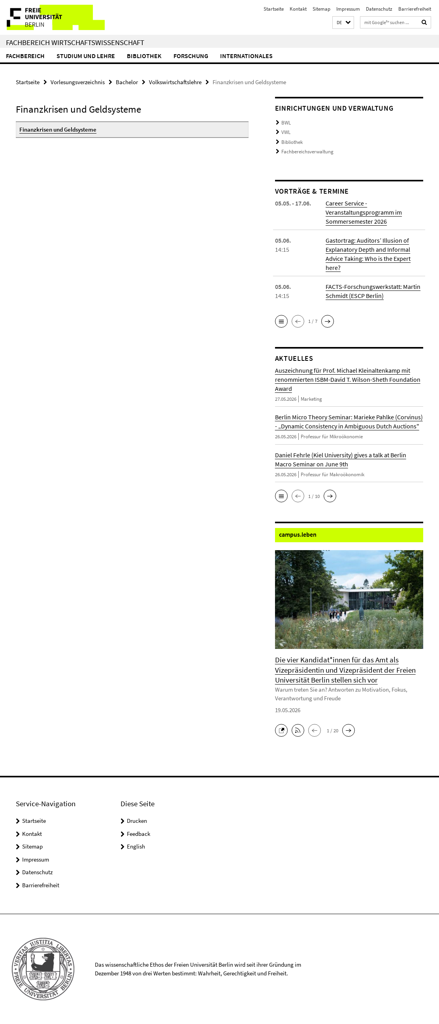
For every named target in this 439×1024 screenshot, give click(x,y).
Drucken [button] (137, 820)
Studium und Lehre (86, 56)
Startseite (274, 9)
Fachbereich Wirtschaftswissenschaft (75, 42)
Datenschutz (379, 9)
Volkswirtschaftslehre (175, 82)
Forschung (190, 56)
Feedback (138, 833)
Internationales (246, 56)
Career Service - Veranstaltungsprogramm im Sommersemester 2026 (364, 212)
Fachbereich (25, 56)
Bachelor (127, 82)
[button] (343, 22)
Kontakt (298, 9)
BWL (286, 122)
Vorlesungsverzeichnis (78, 82)
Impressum (348, 9)
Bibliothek (144, 56)
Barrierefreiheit (414, 9)
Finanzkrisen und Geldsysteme (57, 129)
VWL (285, 132)
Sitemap (321, 9)
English (136, 846)
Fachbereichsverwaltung (307, 151)
